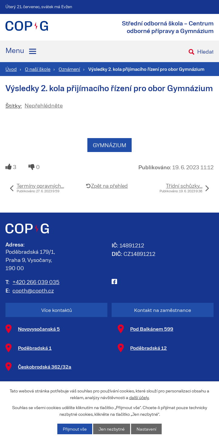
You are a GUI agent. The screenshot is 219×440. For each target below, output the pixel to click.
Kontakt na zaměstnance (162, 310)
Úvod (11, 69)
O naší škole (37, 69)
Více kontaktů (56, 310)
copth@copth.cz (33, 290)
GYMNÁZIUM (109, 145)
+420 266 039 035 (35, 282)
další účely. (139, 397)
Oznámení (69, 69)
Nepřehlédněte (44, 105)
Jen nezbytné (112, 429)
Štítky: (13, 105)
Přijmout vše (75, 429)
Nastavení (146, 429)
